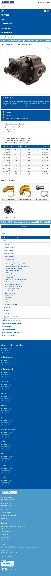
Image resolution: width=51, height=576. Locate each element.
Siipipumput (8, 297)
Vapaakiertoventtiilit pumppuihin (16, 279)
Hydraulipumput (9, 259)
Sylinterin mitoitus (7, 532)
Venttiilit (6, 314)
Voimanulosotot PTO (11, 304)
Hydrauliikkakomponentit (10, 238)
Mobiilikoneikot (9, 291)
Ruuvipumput (9, 295)
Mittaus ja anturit (8, 244)
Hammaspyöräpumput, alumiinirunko (17, 264)
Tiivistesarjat (10, 277)
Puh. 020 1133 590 (6, 420)
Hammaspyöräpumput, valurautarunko (17, 266)
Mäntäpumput (10, 275)
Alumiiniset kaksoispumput (14, 262)
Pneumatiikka (6, 326)
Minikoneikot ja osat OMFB (12, 289)
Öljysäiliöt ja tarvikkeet (10, 317)
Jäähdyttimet (7, 241)
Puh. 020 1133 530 (6, 408)
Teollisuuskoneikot (10, 302)
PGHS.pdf (8, 112)
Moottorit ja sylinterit (10, 247)
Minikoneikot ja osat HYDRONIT (14, 286)
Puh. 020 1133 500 (6, 348)
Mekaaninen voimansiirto (12, 284)
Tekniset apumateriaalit (9, 515)
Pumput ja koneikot (9, 256)
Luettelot (4, 509)
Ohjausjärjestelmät (9, 253)
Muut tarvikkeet (8, 250)
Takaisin (3, 233)
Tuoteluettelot (6, 513)
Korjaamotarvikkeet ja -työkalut (12, 323)
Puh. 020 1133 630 (6, 396)
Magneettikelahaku (8, 540)
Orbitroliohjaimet (10, 293)
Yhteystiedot (6, 353)
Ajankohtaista (6, 556)
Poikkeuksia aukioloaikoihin (10, 553)
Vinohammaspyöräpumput (14, 282)
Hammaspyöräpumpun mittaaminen (13, 526)
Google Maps (6, 350)
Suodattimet (7, 307)
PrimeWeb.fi (15, 570)
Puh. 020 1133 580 (6, 480)
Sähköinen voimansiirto (9, 329)
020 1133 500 (44, 2)
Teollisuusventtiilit (8, 336)
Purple (9, 570)
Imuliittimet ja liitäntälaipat (14, 268)
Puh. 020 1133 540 (6, 456)
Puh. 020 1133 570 (6, 384)
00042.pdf (9, 115)
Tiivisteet (6, 310)
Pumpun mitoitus (7, 529)
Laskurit (4, 523)
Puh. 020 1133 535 (6, 444)
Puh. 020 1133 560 (6, 468)
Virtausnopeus (6, 537)
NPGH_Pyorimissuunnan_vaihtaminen (17, 118)
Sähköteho (5, 534)
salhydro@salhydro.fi (7, 499)
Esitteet (4, 518)
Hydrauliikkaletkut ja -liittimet (11, 320)
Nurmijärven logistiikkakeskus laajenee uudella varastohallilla (20, 547)
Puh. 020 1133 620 (6, 360)
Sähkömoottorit (9, 300)
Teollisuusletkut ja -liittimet (10, 332)
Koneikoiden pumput (12, 270)
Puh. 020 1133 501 (6, 432)
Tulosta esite (25, 226)
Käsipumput (9, 273)
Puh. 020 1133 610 (6, 372)
